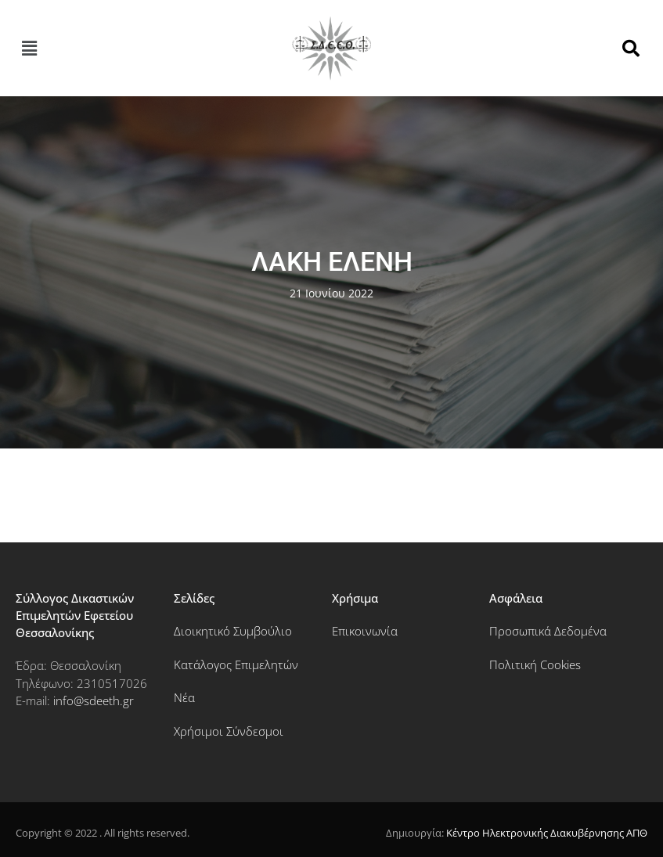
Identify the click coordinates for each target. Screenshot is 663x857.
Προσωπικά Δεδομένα (548, 631)
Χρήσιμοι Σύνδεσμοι (228, 731)
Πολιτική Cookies (535, 664)
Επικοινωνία (365, 631)
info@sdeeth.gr (93, 700)
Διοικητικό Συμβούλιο (233, 631)
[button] (29, 48)
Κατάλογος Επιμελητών (236, 664)
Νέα (184, 697)
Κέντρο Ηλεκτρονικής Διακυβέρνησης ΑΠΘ (546, 833)
